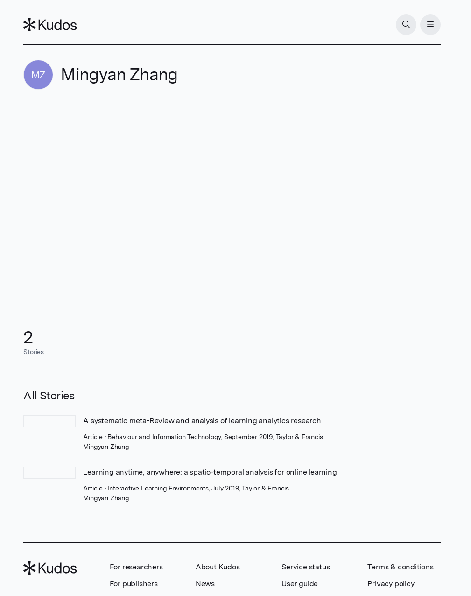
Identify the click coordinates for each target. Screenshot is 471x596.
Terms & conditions (400, 566)
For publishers (134, 583)
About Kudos (218, 566)
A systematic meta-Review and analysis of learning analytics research (202, 420)
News (205, 583)
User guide (299, 583)
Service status (305, 566)
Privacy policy (390, 583)
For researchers (136, 566)
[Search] (406, 24)
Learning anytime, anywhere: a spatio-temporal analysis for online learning (210, 472)
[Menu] (430, 24)
